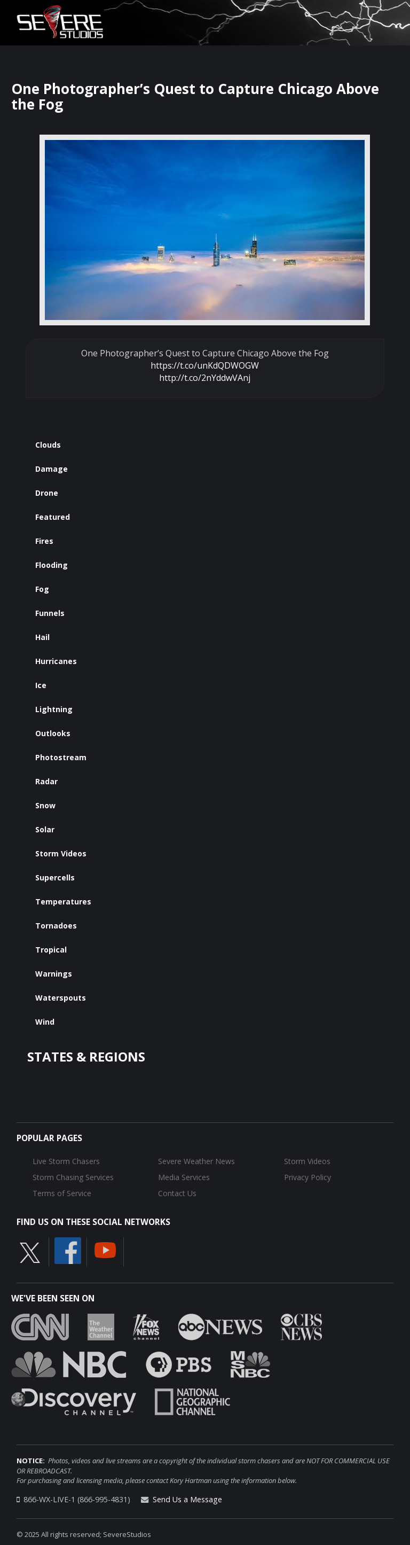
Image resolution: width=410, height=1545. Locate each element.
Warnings (53, 974)
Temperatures (63, 901)
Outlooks (52, 733)
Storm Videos (60, 853)
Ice (40, 685)
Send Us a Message (187, 1499)
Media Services (184, 1177)
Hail (42, 637)
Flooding (51, 565)
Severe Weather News (196, 1161)
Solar (44, 829)
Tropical (51, 950)
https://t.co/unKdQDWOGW (205, 365)
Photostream (60, 757)
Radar (46, 781)
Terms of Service (62, 1193)
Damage (51, 469)
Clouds (48, 445)
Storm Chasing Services (73, 1177)
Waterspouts (60, 998)
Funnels (50, 613)
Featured (52, 517)
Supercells (55, 877)
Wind (44, 1022)
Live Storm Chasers (66, 1161)
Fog (42, 589)
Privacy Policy (307, 1177)
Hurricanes (56, 661)
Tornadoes (56, 925)
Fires (44, 541)
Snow (45, 805)
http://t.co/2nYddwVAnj (204, 378)
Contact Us (177, 1193)
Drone (46, 493)
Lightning (54, 709)
